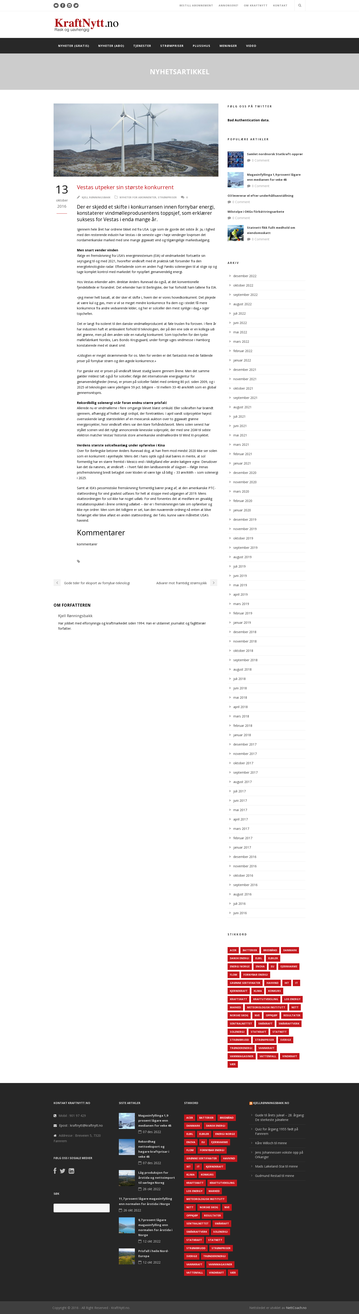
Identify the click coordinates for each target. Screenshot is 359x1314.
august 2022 (242, 304)
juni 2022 (240, 323)
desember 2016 (244, 857)
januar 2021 (242, 463)
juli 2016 (239, 903)
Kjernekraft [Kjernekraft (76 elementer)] (238, 991)
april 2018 (240, 707)
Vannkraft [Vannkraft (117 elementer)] (266, 1048)
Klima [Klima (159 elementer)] (258, 991)
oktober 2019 (243, 538)
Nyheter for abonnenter (138, 197)
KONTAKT (280, 5)
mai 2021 (240, 435)
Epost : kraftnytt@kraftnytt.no (81, 1125)
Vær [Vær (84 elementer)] (233, 1064)
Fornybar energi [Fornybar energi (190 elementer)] (255, 974)
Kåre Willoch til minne (271, 1143)
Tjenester (142, 46)
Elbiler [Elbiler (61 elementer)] (273, 958)
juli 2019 (239, 566)
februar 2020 (242, 501)
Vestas (179, 561)
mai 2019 (240, 585)
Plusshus (201, 46)
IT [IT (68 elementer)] (296, 983)
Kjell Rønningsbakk (96, 197)
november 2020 (245, 482)
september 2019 (245, 547)
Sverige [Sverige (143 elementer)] (285, 1039)
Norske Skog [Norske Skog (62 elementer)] (239, 1015)
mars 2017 (241, 828)
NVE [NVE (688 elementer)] (257, 1015)
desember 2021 (244, 369)
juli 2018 (239, 679)
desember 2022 (244, 276)
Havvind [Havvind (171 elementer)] (272, 983)
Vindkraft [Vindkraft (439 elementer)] (289, 1056)
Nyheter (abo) (111, 46)
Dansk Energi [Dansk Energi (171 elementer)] (239, 958)
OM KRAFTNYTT (256, 5)
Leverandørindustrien (103, 561)
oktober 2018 (243, 650)
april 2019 (240, 594)
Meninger (228, 46)
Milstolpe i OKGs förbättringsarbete (256, 212)
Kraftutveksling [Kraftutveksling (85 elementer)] (265, 999)
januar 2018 (242, 735)
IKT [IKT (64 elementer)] (287, 983)
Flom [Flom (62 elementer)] (233, 974)
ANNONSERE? (228, 5)
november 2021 (245, 379)
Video (251, 46)
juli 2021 (239, 416)
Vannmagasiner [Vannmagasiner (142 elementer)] (241, 1056)
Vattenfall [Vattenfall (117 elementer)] (268, 1056)
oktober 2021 (243, 388)
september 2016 (245, 885)
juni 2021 (240, 426)
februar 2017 (242, 838)
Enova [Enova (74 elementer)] (260, 966)
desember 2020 (244, 472)
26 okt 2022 (151, 1189)
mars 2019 (241, 604)
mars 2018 (241, 716)
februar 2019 (242, 613)
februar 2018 (242, 725)
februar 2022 (242, 351)
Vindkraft (198, 561)
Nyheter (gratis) (73, 46)
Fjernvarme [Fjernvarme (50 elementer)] (288, 966)
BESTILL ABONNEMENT (196, 5)
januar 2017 (242, 847)
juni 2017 (240, 800)
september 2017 (245, 772)
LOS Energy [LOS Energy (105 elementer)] (292, 999)
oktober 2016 (243, 875)
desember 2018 (244, 632)
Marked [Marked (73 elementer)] (235, 1007)
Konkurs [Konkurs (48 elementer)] (274, 991)
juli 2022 (239, 313)
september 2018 (245, 660)
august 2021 (242, 407)
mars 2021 (241, 444)
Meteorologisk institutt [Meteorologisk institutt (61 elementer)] (266, 1007)
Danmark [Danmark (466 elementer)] (290, 950)
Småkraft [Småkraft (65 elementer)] (265, 1023)
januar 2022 (242, 360)
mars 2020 (241, 491)
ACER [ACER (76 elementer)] (233, 950)
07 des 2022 (152, 1132)
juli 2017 (239, 791)
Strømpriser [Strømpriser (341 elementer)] (264, 1039)
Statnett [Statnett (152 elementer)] (279, 1031)
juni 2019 (240, 575)
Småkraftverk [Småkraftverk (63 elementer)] (289, 1023)
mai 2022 (240, 332)
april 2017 (240, 819)
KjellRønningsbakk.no (271, 1103)
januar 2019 (242, 622)
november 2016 (245, 866)
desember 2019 (244, 519)
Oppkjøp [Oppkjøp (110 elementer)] (271, 1015)
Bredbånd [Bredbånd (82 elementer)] (270, 950)
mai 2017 (240, 810)
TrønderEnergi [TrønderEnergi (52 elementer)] (241, 1048)
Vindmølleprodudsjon (95, 568)
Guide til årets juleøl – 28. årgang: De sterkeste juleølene (279, 1117)
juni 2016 (240, 913)
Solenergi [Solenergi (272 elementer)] (237, 1031)
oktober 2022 (243, 285)
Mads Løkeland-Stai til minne (276, 1166)
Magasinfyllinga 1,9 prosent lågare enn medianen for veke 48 (154, 1120)
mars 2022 (241, 341)
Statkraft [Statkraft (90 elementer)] (258, 1031)
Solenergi (134, 561)
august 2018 (242, 669)
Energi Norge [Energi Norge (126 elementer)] (240, 966)
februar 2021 (242, 454)
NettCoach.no (296, 1308)
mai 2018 (240, 697)
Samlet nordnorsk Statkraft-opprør (275, 154)
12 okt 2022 (151, 1241)
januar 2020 (242, 510)
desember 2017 (244, 744)
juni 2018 (240, 688)
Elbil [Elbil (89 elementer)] (258, 958)
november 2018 (245, 641)
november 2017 (245, 753)
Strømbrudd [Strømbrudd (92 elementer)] (239, 1039)
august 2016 (242, 894)
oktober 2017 (243, 763)
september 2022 (245, 294)
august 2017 (242, 782)
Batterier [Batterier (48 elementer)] (250, 950)
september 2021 (245, 398)
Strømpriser (172, 46)
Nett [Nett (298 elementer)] (295, 1007)
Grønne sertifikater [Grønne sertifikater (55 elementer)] (245, 983)
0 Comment (260, 160)
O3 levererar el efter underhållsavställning (261, 196)
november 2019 (245, 529)
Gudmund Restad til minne (274, 1175)
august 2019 (242, 557)
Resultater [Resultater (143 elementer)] (291, 1015)
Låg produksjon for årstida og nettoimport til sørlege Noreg (156, 1178)
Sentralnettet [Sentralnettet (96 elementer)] (241, 1023)
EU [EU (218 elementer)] (272, 966)
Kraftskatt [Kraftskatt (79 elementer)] (238, 999)
